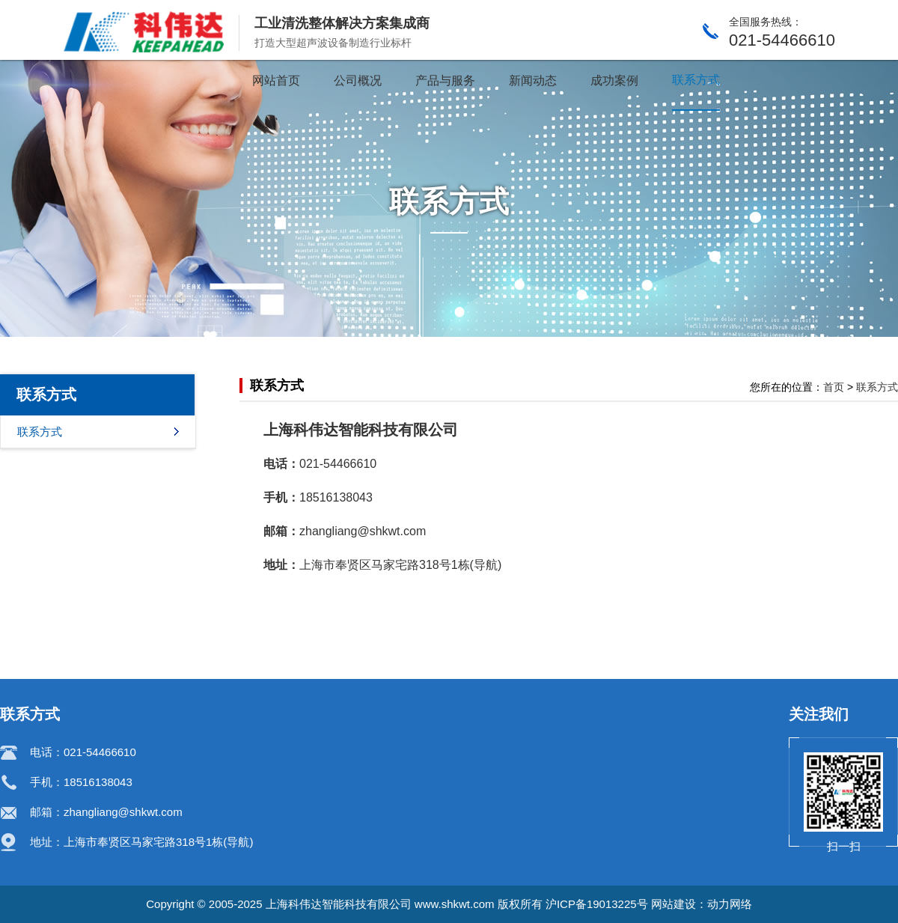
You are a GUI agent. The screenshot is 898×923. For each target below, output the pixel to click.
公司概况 (358, 80)
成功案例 (614, 80)
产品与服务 (445, 80)
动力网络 (729, 904)
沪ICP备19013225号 (597, 904)
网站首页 (276, 80)
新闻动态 (533, 80)
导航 (486, 564)
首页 (833, 387)
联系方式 (696, 79)
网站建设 (673, 904)
